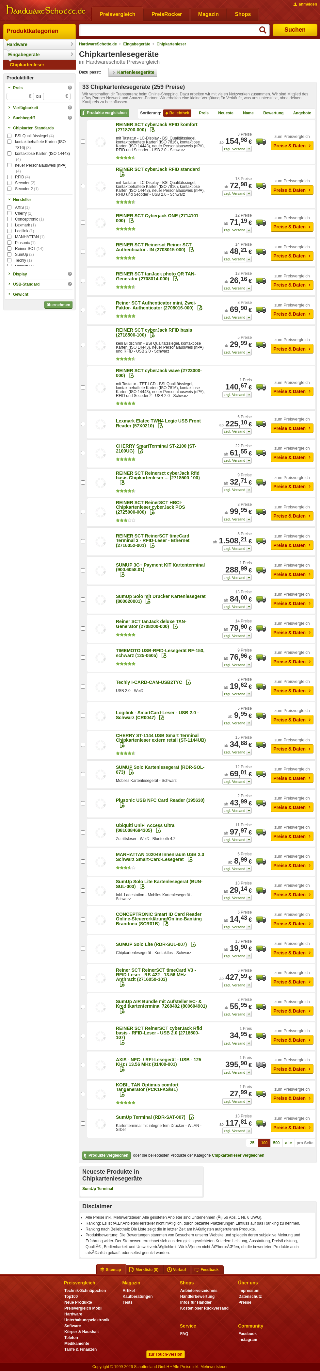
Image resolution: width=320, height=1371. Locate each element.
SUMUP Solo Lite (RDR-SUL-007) (151, 944)
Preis (201, 113)
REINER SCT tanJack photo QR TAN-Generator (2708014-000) (156, 276)
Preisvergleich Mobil (83, 1308)
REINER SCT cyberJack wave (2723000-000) (159, 373)
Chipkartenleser (27, 64)
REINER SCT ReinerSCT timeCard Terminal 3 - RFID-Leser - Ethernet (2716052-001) (152, 540)
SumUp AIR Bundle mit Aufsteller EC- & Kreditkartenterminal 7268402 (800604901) (161, 1003)
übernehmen (58, 305)
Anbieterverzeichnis (198, 1290)
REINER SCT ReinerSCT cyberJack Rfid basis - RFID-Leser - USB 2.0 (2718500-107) (159, 1033)
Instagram (247, 1339)
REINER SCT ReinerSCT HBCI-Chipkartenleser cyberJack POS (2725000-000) (150, 507)
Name (246, 113)
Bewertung (270, 113)
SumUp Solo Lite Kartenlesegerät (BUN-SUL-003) (159, 884)
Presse (244, 1302)
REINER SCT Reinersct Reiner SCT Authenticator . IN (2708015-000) (154, 247)
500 (276, 1143)
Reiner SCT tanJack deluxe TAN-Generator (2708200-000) (151, 624)
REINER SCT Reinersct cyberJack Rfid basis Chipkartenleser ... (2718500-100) (158, 475)
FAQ (184, 1333)
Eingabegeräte (24, 54)
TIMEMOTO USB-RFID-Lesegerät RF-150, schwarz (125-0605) (160, 653)
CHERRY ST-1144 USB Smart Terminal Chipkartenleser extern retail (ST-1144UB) (161, 738)
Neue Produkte (78, 1302)
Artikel (128, 1290)
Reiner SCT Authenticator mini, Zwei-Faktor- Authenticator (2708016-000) (156, 305)
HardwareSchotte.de (98, 44)
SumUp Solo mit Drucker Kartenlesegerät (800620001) (161, 599)
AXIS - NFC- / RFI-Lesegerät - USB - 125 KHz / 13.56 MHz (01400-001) (158, 1061)
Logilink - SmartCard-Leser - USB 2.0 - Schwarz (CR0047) (157, 715)
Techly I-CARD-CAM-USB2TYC (149, 682)
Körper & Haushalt (81, 1332)
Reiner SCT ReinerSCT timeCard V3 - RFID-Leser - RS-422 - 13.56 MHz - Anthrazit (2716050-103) (156, 975)
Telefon (71, 1337)
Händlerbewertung (197, 1296)
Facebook (247, 1333)
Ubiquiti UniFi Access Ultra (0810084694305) (145, 828)
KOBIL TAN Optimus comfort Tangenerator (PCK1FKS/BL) (147, 1087)
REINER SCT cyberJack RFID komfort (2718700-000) (157, 127)
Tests (127, 1302)
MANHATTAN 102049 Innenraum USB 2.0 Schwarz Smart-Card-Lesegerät (160, 857)
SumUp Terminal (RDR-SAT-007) (150, 1117)
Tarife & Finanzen (80, 1349)
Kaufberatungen (137, 1296)
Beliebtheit (176, 113)
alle (288, 1143)
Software (72, 1326)
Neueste (223, 113)
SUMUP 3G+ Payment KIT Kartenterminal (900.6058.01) (160, 567)
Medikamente (76, 1343)
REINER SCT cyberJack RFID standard (158, 169)
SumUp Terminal (97, 1188)
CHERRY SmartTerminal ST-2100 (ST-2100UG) (156, 448)
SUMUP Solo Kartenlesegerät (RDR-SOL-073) (160, 770)
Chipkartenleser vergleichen (238, 1155)
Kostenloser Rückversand (204, 1308)
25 (252, 1143)
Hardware (17, 44)
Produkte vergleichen (104, 113)
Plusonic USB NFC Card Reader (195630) (160, 800)
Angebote (299, 113)
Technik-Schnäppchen (85, 1290)
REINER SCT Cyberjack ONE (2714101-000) (158, 218)
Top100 (71, 1296)
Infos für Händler (196, 1302)
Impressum (248, 1290)
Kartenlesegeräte (132, 72)
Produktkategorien (32, 31)
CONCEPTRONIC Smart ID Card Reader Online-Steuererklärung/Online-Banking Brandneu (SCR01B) (159, 919)
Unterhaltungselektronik (86, 1320)
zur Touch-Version (166, 1354)
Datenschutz (250, 1296)
